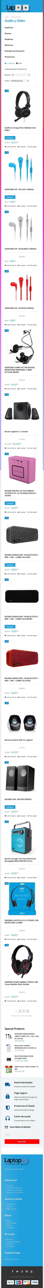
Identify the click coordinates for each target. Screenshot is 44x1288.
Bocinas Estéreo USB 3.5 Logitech (19, 740)
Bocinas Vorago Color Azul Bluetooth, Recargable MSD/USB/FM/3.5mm (20, 859)
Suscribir (22, 1141)
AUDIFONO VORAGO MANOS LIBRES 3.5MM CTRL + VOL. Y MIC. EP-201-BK (27, 1036)
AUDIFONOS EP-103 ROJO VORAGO (19, 308)
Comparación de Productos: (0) (15, 69)
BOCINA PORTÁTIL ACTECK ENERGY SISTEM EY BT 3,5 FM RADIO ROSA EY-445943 (20, 493)
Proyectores (10, 56)
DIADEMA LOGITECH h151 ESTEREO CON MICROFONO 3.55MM (21, 921)
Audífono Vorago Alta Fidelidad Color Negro (20, 129)
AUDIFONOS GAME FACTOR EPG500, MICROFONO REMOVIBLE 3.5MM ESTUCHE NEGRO (20, 369)
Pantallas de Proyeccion (15, 51)
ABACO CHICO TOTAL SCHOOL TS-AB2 (27, 1067)
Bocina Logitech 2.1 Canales (16, 431)
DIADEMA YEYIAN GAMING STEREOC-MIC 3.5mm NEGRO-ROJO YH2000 (21, 983)
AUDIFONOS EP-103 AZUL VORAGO (19, 189)
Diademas (9, 39)
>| (28, 1011)
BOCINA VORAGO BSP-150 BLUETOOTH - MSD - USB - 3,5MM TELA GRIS (22, 556)
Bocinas (8, 33)
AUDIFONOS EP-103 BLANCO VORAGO (20, 249)
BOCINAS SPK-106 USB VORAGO (18, 799)
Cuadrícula (10, 63)
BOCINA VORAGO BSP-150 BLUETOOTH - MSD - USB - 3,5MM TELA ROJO (22, 679)
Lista (19, 63)
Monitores (9, 45)
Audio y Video (16, 17)
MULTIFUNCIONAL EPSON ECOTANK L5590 (24, 1057)
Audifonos (9, 27)
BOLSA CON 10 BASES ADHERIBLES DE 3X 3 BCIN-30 (25, 1046)
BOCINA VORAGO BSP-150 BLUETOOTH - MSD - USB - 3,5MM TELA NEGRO (22, 617)
